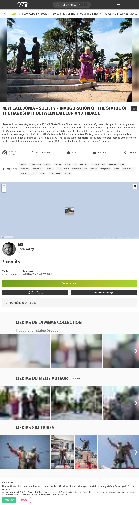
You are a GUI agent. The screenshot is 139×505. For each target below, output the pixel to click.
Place (35, 173)
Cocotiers (83, 164)
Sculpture (57, 164)
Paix (75, 164)
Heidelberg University (131, 238)
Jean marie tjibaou (98, 164)
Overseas (67, 173)
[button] (136, 353)
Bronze (116, 169)
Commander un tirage (103, 292)
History (23, 164)
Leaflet (97, 238)
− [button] (4, 190)
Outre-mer (24, 169)
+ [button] (4, 186)
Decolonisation (54, 173)
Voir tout (76, 378)
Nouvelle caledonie (79, 169)
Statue (67, 164)
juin (39, 153)
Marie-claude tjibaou (116, 164)
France (12, 151)
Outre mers (25, 173)
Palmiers (93, 169)
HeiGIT (118, 238)
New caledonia (35, 164)
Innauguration (128, 169)
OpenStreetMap (108, 238)
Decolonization (37, 169)
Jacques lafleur (63, 169)
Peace (42, 173)
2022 (43, 153)
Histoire (47, 164)
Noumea (50, 169)
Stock (14, 13)
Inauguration (105, 169)
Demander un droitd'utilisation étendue (35, 292)
